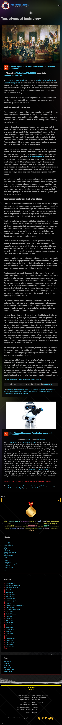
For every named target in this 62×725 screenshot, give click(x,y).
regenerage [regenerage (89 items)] (13, 528)
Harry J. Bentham (11, 380)
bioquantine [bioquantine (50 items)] (31, 521)
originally (27, 440)
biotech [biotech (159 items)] (44, 521)
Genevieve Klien (10, 583)
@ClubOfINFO (31, 73)
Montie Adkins (10, 642)
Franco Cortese (11, 486)
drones (18, 389)
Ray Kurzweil (7, 549)
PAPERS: (34, 710)
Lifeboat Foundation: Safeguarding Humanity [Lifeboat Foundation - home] (27, 5)
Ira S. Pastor (9, 644)
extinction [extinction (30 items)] (32, 524)
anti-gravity (7, 560)
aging (5, 557)
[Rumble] (52, 718)
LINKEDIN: (21, 698)
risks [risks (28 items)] (29, 528)
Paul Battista (10, 596)
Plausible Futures (9, 669)
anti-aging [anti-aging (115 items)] (17, 521)
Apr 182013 (6, 434)
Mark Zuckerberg (8, 555)
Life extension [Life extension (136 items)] (32, 526)
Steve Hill (9, 631)
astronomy (7, 565)
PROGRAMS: (34, 707)
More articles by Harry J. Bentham (30, 380)
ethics (21, 389)
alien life (6, 559)
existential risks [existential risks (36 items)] (27, 524)
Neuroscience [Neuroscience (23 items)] (54, 526)
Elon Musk (7, 550)
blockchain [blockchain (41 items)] (5, 524)
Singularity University (10, 552)
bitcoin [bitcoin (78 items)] (57, 521)
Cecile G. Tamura (11, 614)
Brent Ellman (9, 633)
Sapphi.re (27, 718)
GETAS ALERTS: (35, 698)
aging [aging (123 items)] (5, 521)
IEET (37, 391)
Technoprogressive (18, 394)
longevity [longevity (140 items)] (46, 526)
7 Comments (39, 488)
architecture (7, 562)
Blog (31, 13)
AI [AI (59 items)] (8, 521)
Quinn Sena (9, 590)
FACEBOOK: (20, 695)
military (40, 389)
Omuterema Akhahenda (13, 609)
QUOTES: (34, 712)
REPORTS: (34, 705)
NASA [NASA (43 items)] (51, 526)
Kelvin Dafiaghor (11, 601)
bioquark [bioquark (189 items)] (38, 521)
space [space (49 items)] (35, 528)
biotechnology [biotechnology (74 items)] (51, 521)
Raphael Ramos (10, 625)
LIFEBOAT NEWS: (35, 695)
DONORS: (25, 702)
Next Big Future (8, 667)
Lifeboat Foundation (12, 718)
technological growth (31, 488)
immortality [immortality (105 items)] (10, 526)
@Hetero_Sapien (10, 75)
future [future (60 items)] (36, 524)
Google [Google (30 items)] (43, 524)
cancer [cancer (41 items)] (12, 524)
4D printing (7, 544)
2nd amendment (12, 442)
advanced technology (8, 391)
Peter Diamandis (8, 545)
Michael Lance (10, 638)
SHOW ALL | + (6, 649)
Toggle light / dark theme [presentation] (59, 6)
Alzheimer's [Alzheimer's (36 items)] (11, 521)
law (30, 389)
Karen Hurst (9, 603)
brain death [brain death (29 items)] (9, 524)
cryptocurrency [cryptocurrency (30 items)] (17, 524)
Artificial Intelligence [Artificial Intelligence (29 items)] (24, 521)
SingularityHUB (8, 671)
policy (43, 389)
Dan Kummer (10, 607)
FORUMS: (27, 712)
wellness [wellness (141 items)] (31, 530)
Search (59, 500)
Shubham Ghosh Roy (12, 587)
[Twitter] (43, 718)
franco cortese (19, 391)
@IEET (19, 75)
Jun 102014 (6, 67)
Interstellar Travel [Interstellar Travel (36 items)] (18, 526)
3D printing (7, 542)
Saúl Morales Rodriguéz (13, 585)
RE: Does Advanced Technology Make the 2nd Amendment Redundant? (32, 67)
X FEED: (21, 700)
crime (14, 391)
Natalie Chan (10, 629)
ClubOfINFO (47, 384)
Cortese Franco (43, 486)
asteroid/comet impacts (10, 564)
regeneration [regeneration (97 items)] (20, 528)
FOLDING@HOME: (21, 707)
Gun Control (25, 391)
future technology (50, 486)
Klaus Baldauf (10, 612)
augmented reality (9, 567)
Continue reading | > (28, 481)
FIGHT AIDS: (22, 705)
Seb (7, 636)
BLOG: (33, 700)
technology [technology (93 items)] (46, 528)
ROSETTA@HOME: (20, 710)
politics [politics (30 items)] (57, 526)
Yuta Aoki (9, 616)
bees (5, 570)
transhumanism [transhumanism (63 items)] (53, 528)
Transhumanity (41, 440)
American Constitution (29, 442)
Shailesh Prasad (11, 594)
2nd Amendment (51, 389)
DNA (5, 547)
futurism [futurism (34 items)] (39, 524)
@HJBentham (20, 73)
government (25, 389)
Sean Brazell (9, 627)
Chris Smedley (10, 647)
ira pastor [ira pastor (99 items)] (25, 526)
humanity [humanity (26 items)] (58, 524)
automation (7, 569)
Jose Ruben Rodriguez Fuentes (15, 605)
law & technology (17, 488)
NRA (22, 488)
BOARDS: (34, 702)
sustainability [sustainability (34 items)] (39, 528)
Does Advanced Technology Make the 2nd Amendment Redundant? (30, 434)
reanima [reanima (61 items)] (7, 528)
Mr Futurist (7, 665)
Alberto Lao (9, 620)
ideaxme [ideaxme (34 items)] (5, 526)
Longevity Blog (8, 663)
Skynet (6, 554)
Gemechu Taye (10, 598)
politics (11, 394)
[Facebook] (39, 718)
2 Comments (25, 394)
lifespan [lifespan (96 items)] (40, 526)
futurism (18, 486)
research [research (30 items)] (26, 528)
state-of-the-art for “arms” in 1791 (39, 469)
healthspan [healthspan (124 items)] (53, 524)
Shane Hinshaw (10, 622)
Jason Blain (9, 640)
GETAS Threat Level (31, 689)
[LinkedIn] (46, 718)
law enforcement (34, 389)
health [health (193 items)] (46, 524)
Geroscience (7, 661)
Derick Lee (9, 618)
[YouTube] (49, 718)
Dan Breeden (9, 592)
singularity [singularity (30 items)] (32, 528)
